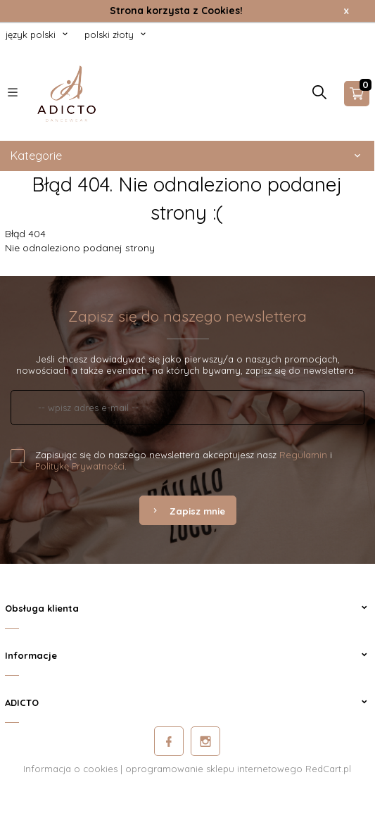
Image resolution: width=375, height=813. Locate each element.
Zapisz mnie (188, 511)
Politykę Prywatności (80, 466)
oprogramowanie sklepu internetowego (214, 768)
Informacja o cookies (70, 768)
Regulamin (303, 454)
